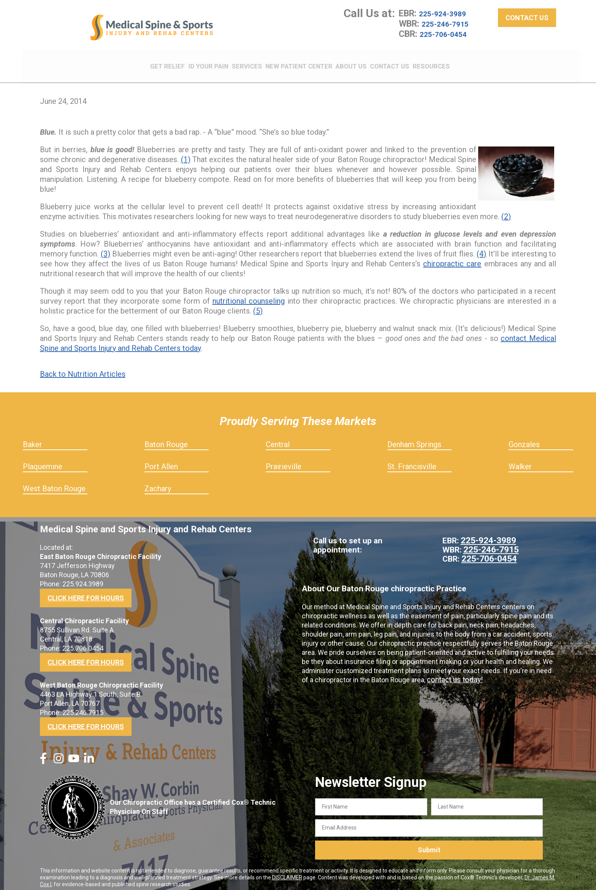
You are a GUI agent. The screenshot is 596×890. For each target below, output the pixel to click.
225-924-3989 (446, 19)
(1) (185, 154)
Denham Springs (414, 439)
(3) (105, 248)
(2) (506, 211)
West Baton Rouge (54, 483)
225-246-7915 (449, 29)
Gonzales (524, 439)
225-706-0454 (447, 38)
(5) (258, 305)
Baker (32, 439)
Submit (429, 845)
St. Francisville (411, 461)
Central (278, 439)
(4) (481, 248)
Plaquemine (42, 461)
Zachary (157, 483)
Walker (520, 461)
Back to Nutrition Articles (82, 368)
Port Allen (161, 461)
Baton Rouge (166, 439)
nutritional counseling (248, 295)
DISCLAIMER (287, 872)
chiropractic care (452, 258)
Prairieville (283, 461)
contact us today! (453, 674)
